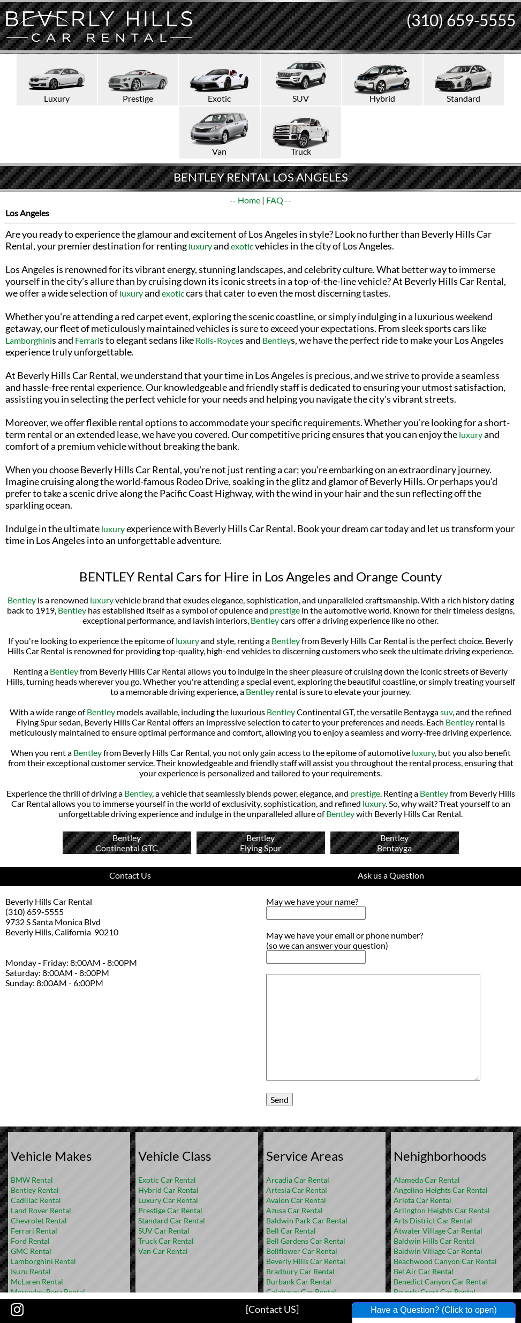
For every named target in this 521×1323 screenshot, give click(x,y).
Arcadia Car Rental (297, 1179)
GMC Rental (31, 1251)
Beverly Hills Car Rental (305, 1261)
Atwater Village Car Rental (438, 1230)
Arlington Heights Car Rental (442, 1210)
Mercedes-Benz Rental (48, 1291)
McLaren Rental (37, 1281)
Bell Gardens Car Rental (305, 1240)
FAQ (274, 200)
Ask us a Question (391, 875)
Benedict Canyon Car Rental (440, 1281)
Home (249, 200)
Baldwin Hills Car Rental (434, 1240)
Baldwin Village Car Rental (438, 1251)
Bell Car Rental (291, 1230)
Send (279, 1099)
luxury (200, 246)
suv (446, 712)
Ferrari (87, 340)
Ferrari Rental (34, 1230)
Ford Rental (30, 1240)
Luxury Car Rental (168, 1200)
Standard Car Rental (171, 1220)
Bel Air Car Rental (424, 1271)
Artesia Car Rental (296, 1190)
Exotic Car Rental (167, 1179)
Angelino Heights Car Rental (441, 1190)
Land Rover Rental (41, 1210)
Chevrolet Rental (39, 1220)
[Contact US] (272, 1309)
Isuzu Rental (31, 1271)
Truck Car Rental (166, 1240)
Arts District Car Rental (433, 1220)
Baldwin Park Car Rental (307, 1220)
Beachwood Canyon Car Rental (445, 1261)
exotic (242, 246)
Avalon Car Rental (296, 1200)
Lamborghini (28, 340)
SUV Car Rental (164, 1230)
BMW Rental (32, 1179)
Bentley (276, 340)
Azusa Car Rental (294, 1210)
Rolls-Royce (217, 340)
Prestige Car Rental (170, 1210)
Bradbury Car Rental (300, 1271)
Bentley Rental (35, 1190)
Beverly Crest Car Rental (434, 1291)
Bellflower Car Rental (301, 1251)
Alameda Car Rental (427, 1179)
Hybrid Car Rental (168, 1190)
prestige (285, 610)
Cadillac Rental (36, 1200)
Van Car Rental (163, 1251)
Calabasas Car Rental (301, 1291)
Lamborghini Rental (43, 1261)
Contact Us (130, 875)
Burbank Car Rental (298, 1281)
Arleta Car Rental (422, 1200)
